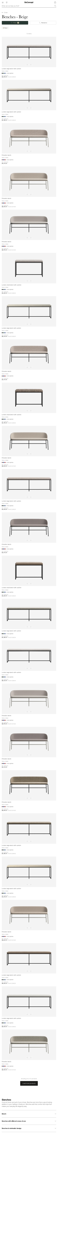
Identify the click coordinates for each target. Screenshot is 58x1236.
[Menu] (3, 2)
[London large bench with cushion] (29, 52)
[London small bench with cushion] (29, 268)
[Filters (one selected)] (15, 23)
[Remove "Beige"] (5, 28)
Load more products (29, 1083)
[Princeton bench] (29, 138)
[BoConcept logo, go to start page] (29, 2)
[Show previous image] (27, 65)
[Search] (55, 6)
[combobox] (29, 6)
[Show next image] (31, 65)
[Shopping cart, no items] (55, 2)
